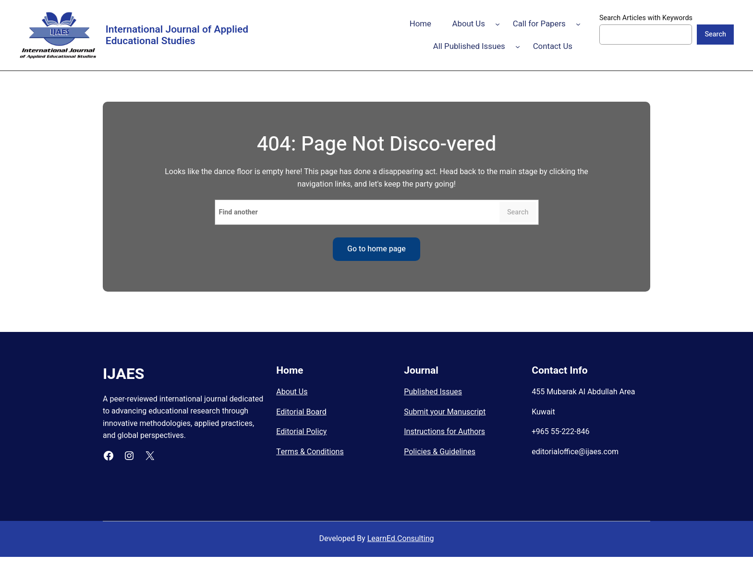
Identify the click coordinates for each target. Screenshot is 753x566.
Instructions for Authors (444, 431)
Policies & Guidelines (439, 452)
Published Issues (433, 392)
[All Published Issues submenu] (517, 46)
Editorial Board (301, 412)
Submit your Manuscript (445, 412)
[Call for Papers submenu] (578, 24)
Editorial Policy (301, 431)
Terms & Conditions (310, 452)
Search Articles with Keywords (645, 18)
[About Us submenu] (497, 24)
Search (715, 34)
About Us (291, 392)
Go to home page (376, 249)
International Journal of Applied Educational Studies (177, 35)
